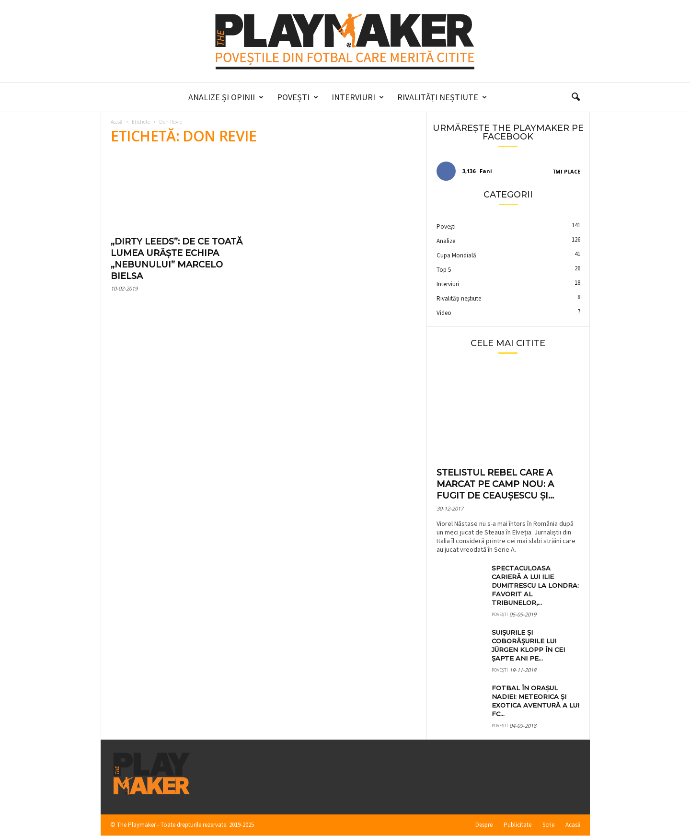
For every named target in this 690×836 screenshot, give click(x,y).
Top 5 (444, 270)
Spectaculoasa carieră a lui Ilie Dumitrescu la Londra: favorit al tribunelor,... (535, 585)
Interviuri (358, 97)
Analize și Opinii (226, 97)
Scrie (548, 825)
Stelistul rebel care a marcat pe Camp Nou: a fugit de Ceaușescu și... (495, 484)
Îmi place (566, 171)
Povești (297, 97)
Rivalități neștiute (442, 97)
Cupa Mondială (456, 255)
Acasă (117, 121)
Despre (484, 825)
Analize (446, 241)
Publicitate (517, 825)
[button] (575, 97)
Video (444, 313)
